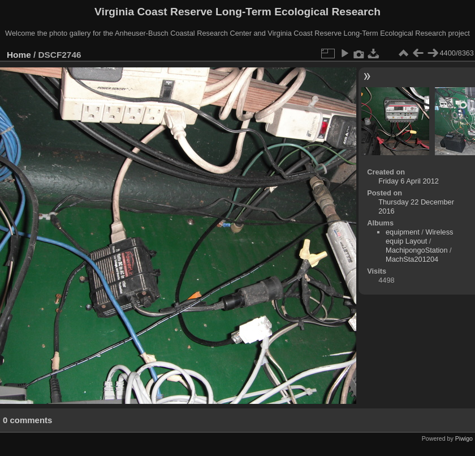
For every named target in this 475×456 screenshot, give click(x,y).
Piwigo (464, 438)
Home (19, 54)
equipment (403, 232)
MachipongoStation (417, 250)
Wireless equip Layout (420, 236)
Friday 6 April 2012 (408, 181)
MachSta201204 (412, 259)
